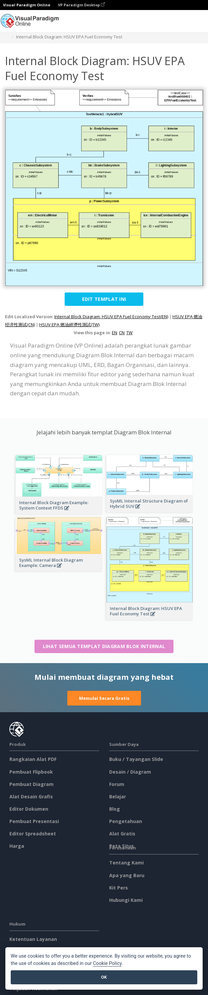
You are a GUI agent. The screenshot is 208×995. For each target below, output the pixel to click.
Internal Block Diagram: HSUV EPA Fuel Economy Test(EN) (111, 317)
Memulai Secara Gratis (104, 698)
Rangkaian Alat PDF (33, 759)
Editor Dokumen (28, 809)
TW (129, 333)
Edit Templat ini (104, 299)
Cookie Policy (107, 963)
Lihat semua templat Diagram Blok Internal (104, 646)
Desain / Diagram (130, 772)
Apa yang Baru (126, 875)
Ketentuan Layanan (33, 939)
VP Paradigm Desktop (81, 4)
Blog (114, 809)
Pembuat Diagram (31, 784)
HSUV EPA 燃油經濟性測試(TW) (69, 325)
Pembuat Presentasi (34, 821)
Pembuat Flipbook (31, 772)
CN (122, 333)
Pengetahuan (125, 821)
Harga (16, 846)
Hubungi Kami (126, 900)
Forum (116, 784)
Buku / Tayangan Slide (136, 759)
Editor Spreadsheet (32, 833)
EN (114, 333)
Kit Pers (118, 887)
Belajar (117, 796)
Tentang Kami (126, 862)
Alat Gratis (122, 833)
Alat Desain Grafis (31, 796)
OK (104, 977)
